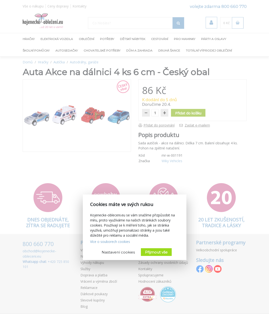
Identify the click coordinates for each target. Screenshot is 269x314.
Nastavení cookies (118, 252)
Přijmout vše (156, 252)
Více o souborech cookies (110, 241)
